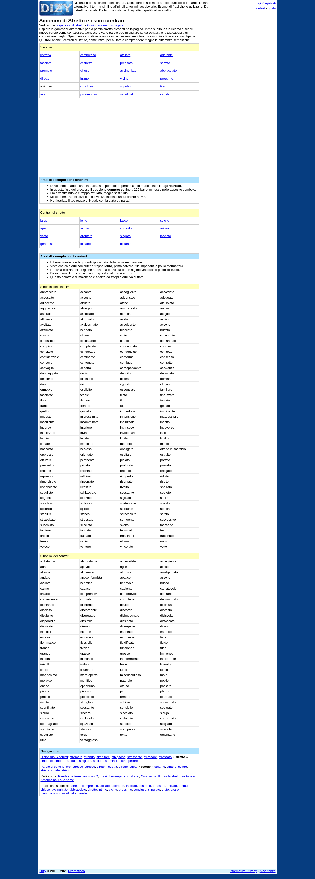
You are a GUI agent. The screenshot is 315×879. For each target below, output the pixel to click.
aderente (166, 55)
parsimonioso (89, 94)
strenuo (89, 757)
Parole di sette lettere (56, 766)
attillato (125, 55)
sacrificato (127, 94)
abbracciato (168, 70)
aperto (45, 228)
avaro (44, 94)
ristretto (45, 55)
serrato (165, 63)
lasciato (165, 236)
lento (83, 220)
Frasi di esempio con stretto (119, 776)
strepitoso (118, 757)
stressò (78, 766)
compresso (88, 55)
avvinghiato (128, 70)
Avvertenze (268, 871)
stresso (90, 766)
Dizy (43, 871)
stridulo (72, 761)
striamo (159, 766)
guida (272, 8)
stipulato (126, 86)
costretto (86, 63)
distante (126, 244)
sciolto (164, 220)
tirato (163, 86)
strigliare (85, 761)
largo (44, 220)
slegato (125, 236)
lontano (85, 244)
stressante (134, 757)
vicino (124, 78)
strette (123, 766)
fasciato (45, 63)
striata (45, 770)
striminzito (112, 761)
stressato (165, 757)
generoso (47, 244)
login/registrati (266, 3)
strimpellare (129, 761)
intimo (84, 78)
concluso (86, 86)
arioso (164, 228)
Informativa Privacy (243, 871)
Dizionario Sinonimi (54, 757)
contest (260, 8)
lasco (124, 220)
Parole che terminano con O (78, 776)
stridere (60, 761)
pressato (126, 63)
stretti (133, 766)
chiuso (85, 70)
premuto (46, 70)
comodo (126, 228)
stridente (47, 761)
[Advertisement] (239, 92)
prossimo (166, 78)
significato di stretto (70, 25)
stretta (112, 766)
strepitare (103, 757)
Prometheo (76, 871)
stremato (76, 757)
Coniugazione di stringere (105, 25)
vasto (44, 236)
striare (182, 766)
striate (55, 770)
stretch (101, 766)
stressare (150, 757)
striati (65, 770)
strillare (98, 761)
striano (171, 766)
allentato (86, 236)
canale (164, 94)
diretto (44, 78)
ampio (84, 228)
